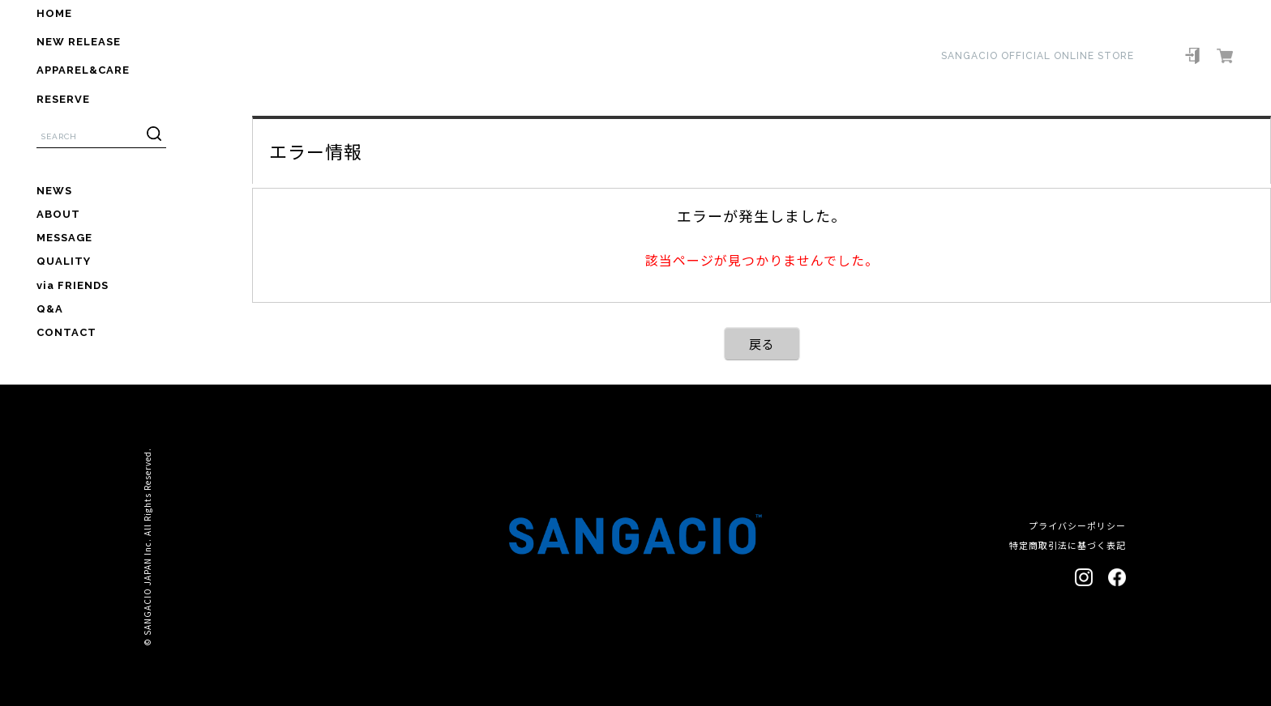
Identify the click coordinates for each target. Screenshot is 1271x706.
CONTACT (66, 332)
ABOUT (58, 214)
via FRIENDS (72, 285)
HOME (54, 13)
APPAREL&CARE (83, 70)
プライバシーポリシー (1077, 525)
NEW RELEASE (78, 42)
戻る (762, 343)
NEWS (54, 191)
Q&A (49, 309)
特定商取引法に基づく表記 (1067, 544)
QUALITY (63, 261)
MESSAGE (64, 238)
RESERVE (63, 99)
